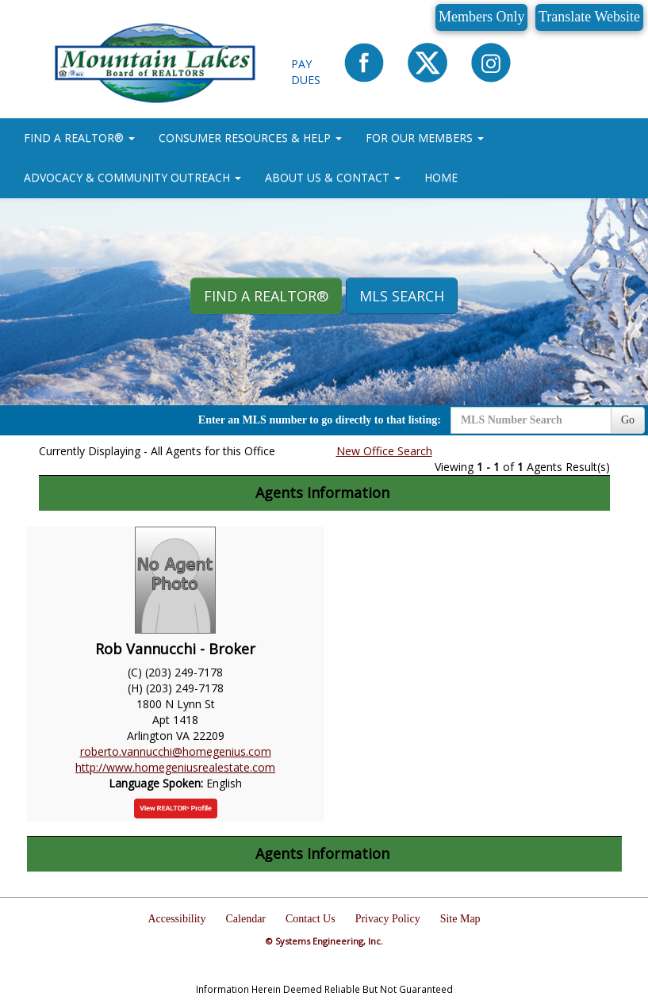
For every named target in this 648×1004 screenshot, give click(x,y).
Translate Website (589, 17)
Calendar (245, 919)
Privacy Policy (387, 919)
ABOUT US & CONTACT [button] (333, 177)
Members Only (481, 17)
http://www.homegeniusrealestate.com (175, 767)
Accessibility (176, 919)
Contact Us (311, 919)
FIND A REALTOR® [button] (79, 137)
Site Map (460, 919)
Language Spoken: (157, 783)
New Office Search (384, 450)
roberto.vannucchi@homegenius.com (175, 751)
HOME (441, 177)
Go (628, 420)
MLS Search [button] (401, 295)
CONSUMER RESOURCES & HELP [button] (250, 137)
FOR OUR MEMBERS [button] (425, 137)
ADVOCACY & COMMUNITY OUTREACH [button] (132, 177)
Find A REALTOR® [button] (266, 295)
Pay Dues (305, 71)
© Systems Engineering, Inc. (324, 941)
